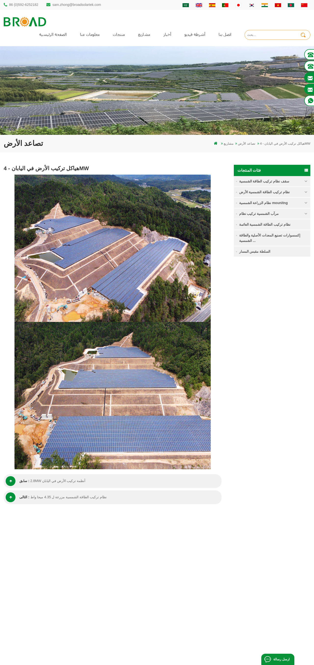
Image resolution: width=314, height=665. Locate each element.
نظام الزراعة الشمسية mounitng (263, 203)
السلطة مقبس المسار (255, 251)
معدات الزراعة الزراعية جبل (120, 614)
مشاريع (144, 34)
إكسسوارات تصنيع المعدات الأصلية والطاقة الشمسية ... (270, 238)
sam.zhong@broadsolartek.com (76, 5)
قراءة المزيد (278, 304)
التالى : (17, 497)
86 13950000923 (25, 587)
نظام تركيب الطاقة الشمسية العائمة (265, 224)
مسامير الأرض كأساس (117, 623)
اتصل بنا (225, 34)
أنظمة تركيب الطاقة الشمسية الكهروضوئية (131, 581)
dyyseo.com (242, 654)
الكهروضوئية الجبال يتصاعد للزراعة (125, 598)
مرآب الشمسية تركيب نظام (259, 214)
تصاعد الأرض (246, 143)
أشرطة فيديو (194, 34)
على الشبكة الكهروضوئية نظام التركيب (128, 589)
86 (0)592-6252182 (23, 5)
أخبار (167, 34)
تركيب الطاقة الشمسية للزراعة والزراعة (129, 606)
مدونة (185, 581)
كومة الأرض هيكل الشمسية (120, 556)
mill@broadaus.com (27, 607)
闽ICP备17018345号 (194, 654)
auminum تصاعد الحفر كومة (121, 564)
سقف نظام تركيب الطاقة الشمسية (264, 181)
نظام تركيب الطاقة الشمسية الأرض (264, 192)
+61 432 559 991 (25, 617)
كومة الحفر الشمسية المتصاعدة (123, 548)
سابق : (17, 481)
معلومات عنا (90, 34)
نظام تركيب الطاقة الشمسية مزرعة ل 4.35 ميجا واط (68, 497)
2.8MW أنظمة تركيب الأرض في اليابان (58, 481)
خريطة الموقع (191, 589)
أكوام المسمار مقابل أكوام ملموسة (125, 573)
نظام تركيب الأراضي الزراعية (283, 321)
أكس (185, 598)
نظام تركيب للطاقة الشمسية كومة (282, 293)
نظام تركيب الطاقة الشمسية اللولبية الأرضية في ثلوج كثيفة (285, 349)
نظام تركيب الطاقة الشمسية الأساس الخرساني (288, 377)
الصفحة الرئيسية (53, 34)
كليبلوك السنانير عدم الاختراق (283, 404)
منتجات (119, 34)
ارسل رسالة (281, 659)
